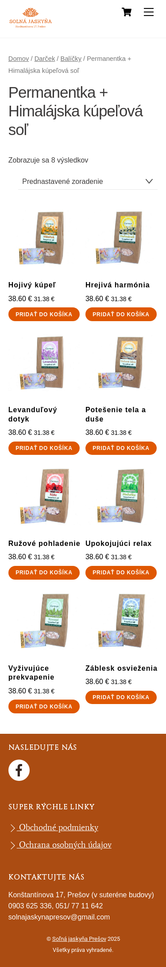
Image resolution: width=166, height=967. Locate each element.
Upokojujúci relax (118, 543)
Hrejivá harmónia (117, 285)
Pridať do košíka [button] (43, 314)
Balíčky (71, 58)
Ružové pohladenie (44, 543)
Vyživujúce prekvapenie (31, 673)
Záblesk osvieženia (121, 668)
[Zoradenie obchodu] (88, 181)
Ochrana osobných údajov (60, 845)
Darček (45, 58)
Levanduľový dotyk (33, 414)
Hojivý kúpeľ (32, 285)
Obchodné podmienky (53, 827)
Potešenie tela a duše (115, 414)
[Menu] (149, 12)
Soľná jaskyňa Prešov (79, 938)
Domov (18, 58)
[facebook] (20, 769)
